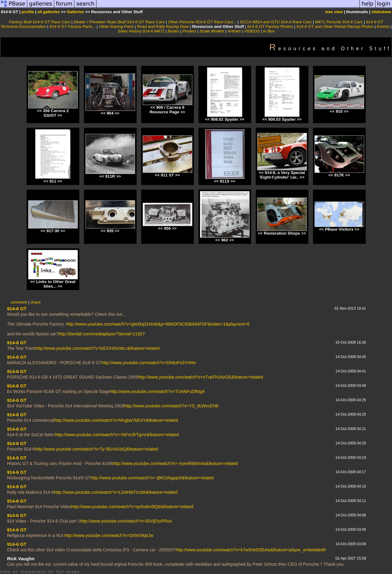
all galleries (48, 11)
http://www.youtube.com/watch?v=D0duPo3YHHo (149, 362)
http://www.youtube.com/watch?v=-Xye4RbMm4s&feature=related (175, 463)
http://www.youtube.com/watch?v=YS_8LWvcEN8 (171, 405)
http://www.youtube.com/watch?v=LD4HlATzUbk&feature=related (116, 492)
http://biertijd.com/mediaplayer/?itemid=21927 (101, 333)
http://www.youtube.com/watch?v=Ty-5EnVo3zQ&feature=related (96, 449)
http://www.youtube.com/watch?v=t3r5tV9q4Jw (109, 535)
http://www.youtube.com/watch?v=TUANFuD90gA (157, 391)
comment (18, 302)
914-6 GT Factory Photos (270, 26)
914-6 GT (16, 308)
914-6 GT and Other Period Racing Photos (335, 26)
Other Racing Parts (116, 26)
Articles (234, 31)
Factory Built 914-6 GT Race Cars (39, 22)
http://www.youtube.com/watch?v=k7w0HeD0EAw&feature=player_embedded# (251, 549)
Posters (189, 31)
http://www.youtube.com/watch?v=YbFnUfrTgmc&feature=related (117, 434)
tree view (334, 11)
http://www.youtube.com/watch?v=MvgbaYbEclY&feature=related (116, 420)
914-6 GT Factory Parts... (73, 26)
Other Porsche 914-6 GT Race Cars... (202, 22)
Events (383, 26)
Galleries (75, 11)
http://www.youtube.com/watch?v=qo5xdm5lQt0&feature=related (132, 506)
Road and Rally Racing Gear (163, 26)
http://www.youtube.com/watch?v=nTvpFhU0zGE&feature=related (200, 377)
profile (27, 11)
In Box (269, 31)
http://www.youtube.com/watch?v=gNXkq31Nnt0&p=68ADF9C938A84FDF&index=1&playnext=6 (158, 324)
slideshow (381, 11)
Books (173, 31)
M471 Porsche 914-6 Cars (339, 22)
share (36, 302)
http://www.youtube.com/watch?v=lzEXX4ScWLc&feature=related (97, 348)
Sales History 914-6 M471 (141, 31)
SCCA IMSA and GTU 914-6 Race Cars (276, 22)
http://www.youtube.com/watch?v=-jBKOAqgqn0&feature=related (152, 477)
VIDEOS (251, 31)
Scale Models (212, 31)
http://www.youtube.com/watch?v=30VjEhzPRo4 (126, 521)
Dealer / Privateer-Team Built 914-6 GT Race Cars (119, 22)
